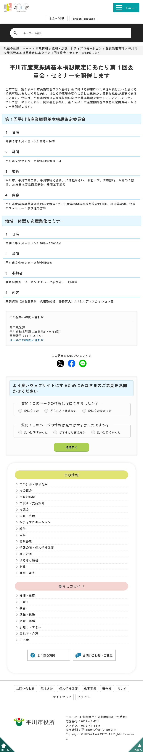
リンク (122, 688)
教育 (23, 608)
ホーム (27, 48)
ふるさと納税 (29, 560)
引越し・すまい (30, 627)
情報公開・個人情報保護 (37, 547)
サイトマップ (62, 697)
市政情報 (42, 48)
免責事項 (90, 688)
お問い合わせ (25, 688)
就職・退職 (27, 614)
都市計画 (26, 554)
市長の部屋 (27, 497)
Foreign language (83, 18)
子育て (24, 602)
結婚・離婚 (27, 621)
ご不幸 (24, 640)
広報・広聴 (27, 516)
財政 (23, 566)
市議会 (24, 509)
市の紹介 (26, 490)
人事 (23, 535)
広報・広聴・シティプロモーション (77, 48)
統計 (23, 528)
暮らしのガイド (71, 586)
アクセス (84, 697)
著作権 (107, 688)
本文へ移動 (57, 18)
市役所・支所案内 (32, 503)
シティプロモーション (35, 522)
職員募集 (26, 541)
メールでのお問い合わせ (26, 340)
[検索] (72, 33)
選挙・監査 (27, 573)
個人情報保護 (68, 688)
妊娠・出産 (27, 595)
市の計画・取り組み (34, 484)
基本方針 (47, 688)
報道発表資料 (115, 48)
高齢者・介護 (29, 633)
